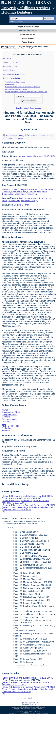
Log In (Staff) (28, 698)
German (25, 205)
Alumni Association (34, 46)
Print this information (13, 138)
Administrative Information (14, 74)
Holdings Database (16, 12)
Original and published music (15, 82)
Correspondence (11, 84)
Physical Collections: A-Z (28, 30)
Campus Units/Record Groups (28, 27)
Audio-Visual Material (28, 198)
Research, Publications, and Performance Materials (22, 87)
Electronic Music (18, 192)
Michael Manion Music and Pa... (12, 48)
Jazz (39, 192)
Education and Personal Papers (16, 89)
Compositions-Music (28, 189)
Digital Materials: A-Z (28, 34)
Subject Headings (28, 38)
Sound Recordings (29, 200)
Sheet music (14, 200)
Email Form (33, 704)
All (4, 512)
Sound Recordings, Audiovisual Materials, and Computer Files (26, 91)
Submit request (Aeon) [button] (13, 135)
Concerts (6, 192)
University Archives (8, 46)
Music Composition (10, 426)
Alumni (46, 46)
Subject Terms (9, 70)
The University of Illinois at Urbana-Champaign (33, 713)
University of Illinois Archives (25, 8)
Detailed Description (11, 78)
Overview (7, 58)
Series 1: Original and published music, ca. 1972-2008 (27, 496)
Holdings (21, 46)
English (17, 205)
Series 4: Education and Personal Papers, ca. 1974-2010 (28, 505)
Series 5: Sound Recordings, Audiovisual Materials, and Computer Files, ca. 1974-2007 (27, 508)
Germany (31, 192)
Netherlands (20, 194)
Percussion (32, 194)
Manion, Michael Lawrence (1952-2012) (37, 156)
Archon (26, 712)
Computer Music (46, 189)
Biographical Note (10, 66)
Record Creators (28, 42)
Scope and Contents (11, 62)
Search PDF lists (16, 21)
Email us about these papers (28, 108)
